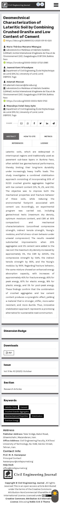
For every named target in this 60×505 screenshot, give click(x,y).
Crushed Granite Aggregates (17, 412)
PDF (10, 353)
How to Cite (29, 136)
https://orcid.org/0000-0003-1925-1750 (25, 101)
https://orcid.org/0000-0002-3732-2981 (25, 62)
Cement (23, 407)
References (17, 143)
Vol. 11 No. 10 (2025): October (18, 371)
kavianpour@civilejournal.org (18, 461)
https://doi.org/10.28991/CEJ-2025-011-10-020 (27, 40)
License (44, 143)
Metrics (48, 136)
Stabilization (37, 416)
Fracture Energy (12, 420)
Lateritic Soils (11, 407)
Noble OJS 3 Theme (39, 501)
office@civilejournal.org (15, 468)
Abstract (11, 136)
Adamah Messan (13, 81)
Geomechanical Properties (16, 416)
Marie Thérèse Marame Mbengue (22, 46)
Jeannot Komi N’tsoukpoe (18, 67)
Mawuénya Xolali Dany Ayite (19, 106)
